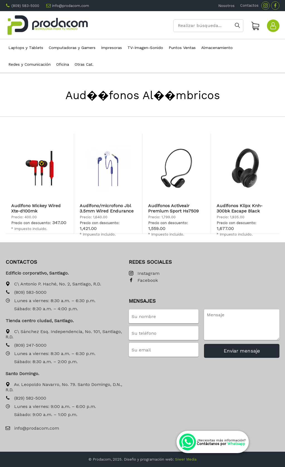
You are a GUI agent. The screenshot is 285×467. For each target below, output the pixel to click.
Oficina (62, 64)
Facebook (143, 280)
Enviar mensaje (242, 351)
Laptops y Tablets (25, 47)
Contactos (249, 5)
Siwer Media (185, 459)
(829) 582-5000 (26, 398)
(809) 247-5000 (26, 345)
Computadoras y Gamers (72, 47)
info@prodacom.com (70, 6)
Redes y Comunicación (29, 64)
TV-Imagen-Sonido (145, 47)
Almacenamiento (217, 47)
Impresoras (111, 47)
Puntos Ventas (182, 47)
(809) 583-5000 (25, 6)
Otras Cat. (84, 64)
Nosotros (226, 6)
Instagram (144, 274)
